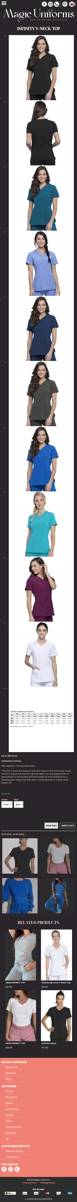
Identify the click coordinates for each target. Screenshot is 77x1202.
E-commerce (32, 1199)
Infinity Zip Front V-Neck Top (56, 982)
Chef (9, 1121)
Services (11, 1073)
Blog (8, 1079)
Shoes (9, 1115)
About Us (11, 1067)
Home (9, 1091)
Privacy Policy (47, 1182)
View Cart (51, 825)
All (7, 1139)
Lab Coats (12, 1109)
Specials (11, 1133)
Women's (11, 1097)
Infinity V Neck (49, 1043)
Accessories (13, 1127)
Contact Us (13, 1157)
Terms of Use (29, 1182)
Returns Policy (14, 1151)
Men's (9, 1103)
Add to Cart (68, 825)
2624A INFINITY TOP (15, 1043)
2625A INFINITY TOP (15, 982)
